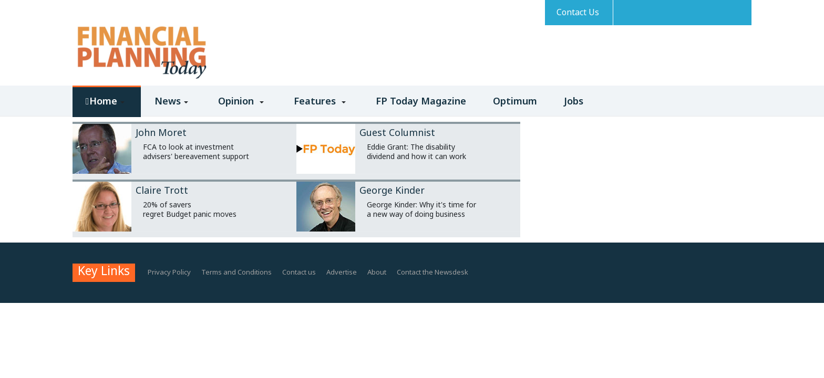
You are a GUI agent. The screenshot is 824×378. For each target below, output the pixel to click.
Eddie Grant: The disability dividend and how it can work (416, 151)
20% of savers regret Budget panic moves (189, 209)
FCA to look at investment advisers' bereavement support (196, 151)
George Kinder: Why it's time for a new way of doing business (421, 209)
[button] (107, 108)
